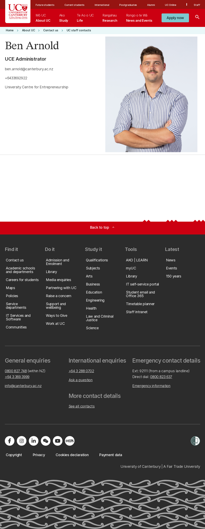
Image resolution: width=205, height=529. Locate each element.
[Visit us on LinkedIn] (33, 441)
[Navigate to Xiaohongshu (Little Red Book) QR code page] (69, 441)
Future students (45, 4)
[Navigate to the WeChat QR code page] (45, 441)
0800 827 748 (16, 371)
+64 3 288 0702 (81, 371)
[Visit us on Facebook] (9, 441)
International (102, 4)
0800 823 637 (161, 377)
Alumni (151, 4)
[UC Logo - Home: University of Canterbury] (18, 11)
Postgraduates (128, 4)
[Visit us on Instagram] (21, 441)
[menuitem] (43, 18)
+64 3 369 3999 (17, 377)
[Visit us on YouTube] (57, 441)
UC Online (170, 4)
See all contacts (82, 406)
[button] (175, 17)
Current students (74, 4)
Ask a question (81, 380)
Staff (197, 4)
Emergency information (151, 386)
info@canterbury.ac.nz (23, 386)
